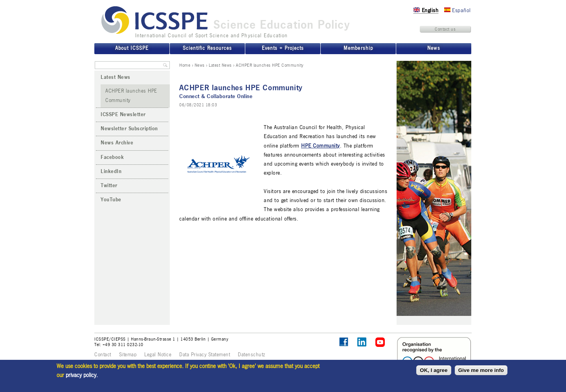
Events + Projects (283, 48)
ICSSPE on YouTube (380, 342)
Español (457, 10)
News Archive (117, 143)
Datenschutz (251, 354)
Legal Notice (157, 354)
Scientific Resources (207, 48)
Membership (358, 48)
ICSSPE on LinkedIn (362, 342)
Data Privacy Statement (204, 354)
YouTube (111, 199)
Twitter (109, 185)
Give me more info (481, 370)
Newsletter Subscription (129, 128)
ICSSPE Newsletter (123, 114)
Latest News (220, 65)
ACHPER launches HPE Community (131, 95)
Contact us (445, 29)
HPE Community (320, 146)
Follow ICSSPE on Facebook (344, 342)
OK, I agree (433, 370)
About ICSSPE (131, 48)
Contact (102, 354)
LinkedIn (111, 171)
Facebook (112, 157)
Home (184, 65)
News (200, 65)
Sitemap (128, 354)
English (425, 10)
